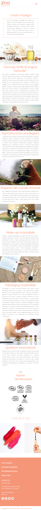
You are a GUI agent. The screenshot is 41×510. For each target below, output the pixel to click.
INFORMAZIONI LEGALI (9, 471)
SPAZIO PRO (5, 475)
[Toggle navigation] (36, 4)
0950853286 (5, 483)
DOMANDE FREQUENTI (9, 467)
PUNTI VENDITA (6, 463)
